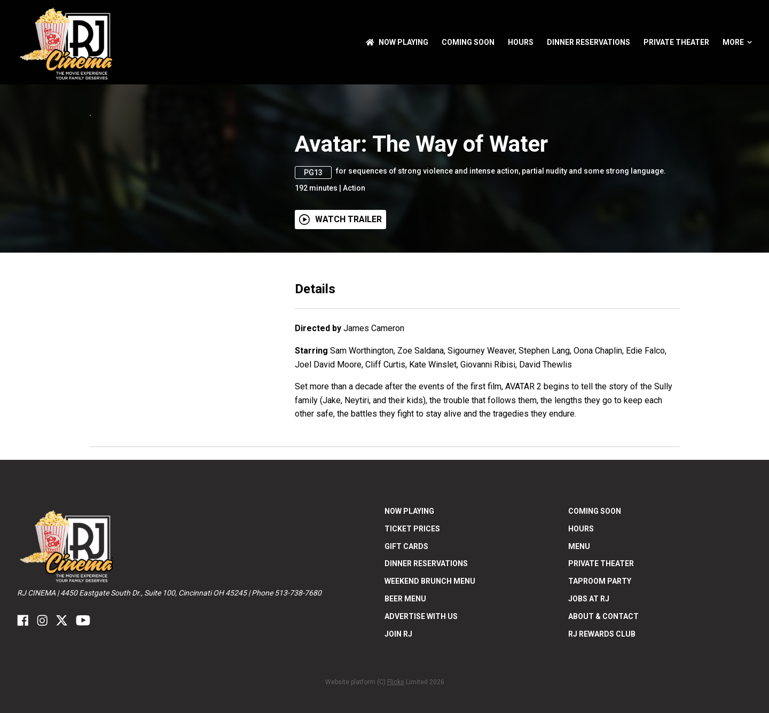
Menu (579, 611)
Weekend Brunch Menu (429, 647)
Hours (520, 42)
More (737, 42)
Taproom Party (599, 647)
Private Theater (676, 42)
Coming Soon (468, 42)
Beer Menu (405, 664)
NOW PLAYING (397, 42)
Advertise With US (421, 681)
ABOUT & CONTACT (603, 681)
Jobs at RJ (588, 664)
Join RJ (398, 699)
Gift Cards (406, 611)
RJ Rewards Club (601, 699)
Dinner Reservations (588, 42)
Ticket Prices (412, 594)
